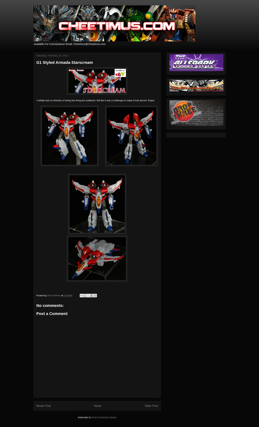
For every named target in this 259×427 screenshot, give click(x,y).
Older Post (151, 405)
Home (98, 405)
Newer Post (43, 405)
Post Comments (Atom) (104, 417)
